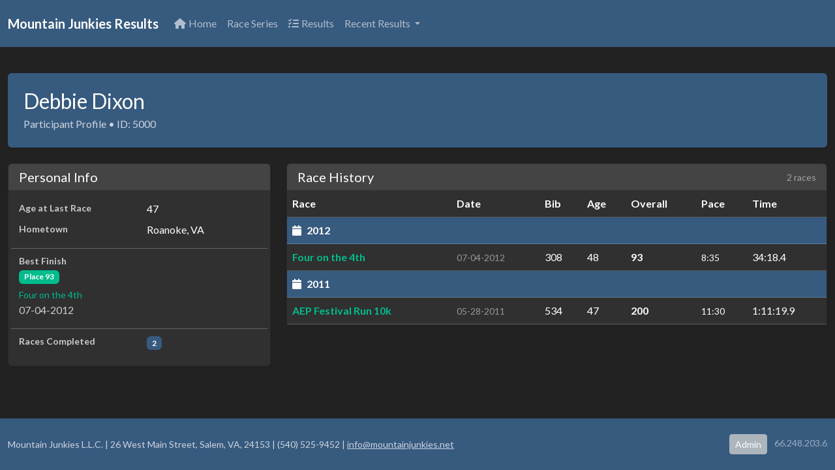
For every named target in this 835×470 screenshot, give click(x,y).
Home (195, 23)
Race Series (252, 23)
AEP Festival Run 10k (341, 310)
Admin (748, 444)
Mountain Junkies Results (83, 23)
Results (311, 23)
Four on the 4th (50, 294)
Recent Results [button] (378, 23)
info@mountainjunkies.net (400, 444)
